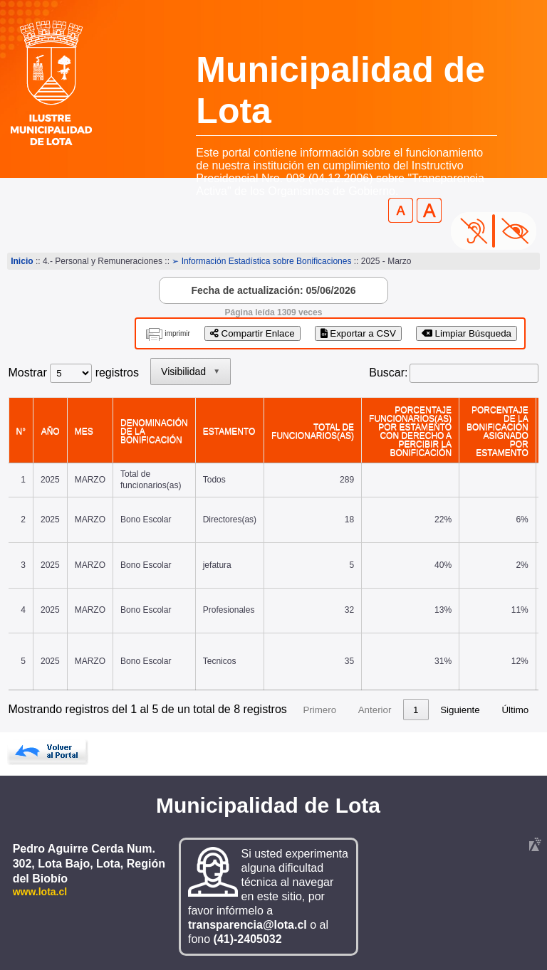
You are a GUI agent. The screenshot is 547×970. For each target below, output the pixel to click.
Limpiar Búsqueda (466, 333)
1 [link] (415, 710)
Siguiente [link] (460, 710)
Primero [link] (319, 710)
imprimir (177, 333)
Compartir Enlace (252, 333)
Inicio (22, 261)
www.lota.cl (40, 891)
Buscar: (388, 373)
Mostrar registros (74, 373)
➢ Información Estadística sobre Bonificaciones (261, 261)
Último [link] (514, 710)
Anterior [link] (375, 710)
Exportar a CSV (358, 333)
